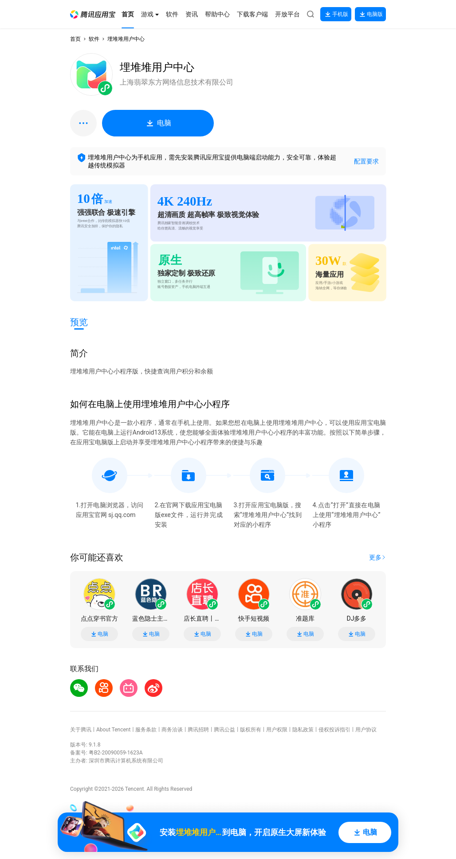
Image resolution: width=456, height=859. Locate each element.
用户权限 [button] (276, 730)
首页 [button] (75, 39)
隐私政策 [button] (303, 730)
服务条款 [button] (146, 730)
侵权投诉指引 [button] (334, 730)
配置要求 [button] (366, 161)
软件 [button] (94, 39)
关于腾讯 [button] (80, 730)
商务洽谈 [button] (172, 730)
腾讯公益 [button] (224, 730)
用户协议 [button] (366, 730)
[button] (92, 14)
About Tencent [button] (113, 730)
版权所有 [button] (250, 730)
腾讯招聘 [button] (198, 730)
